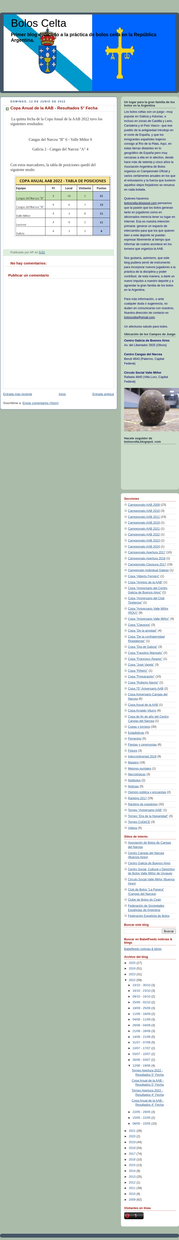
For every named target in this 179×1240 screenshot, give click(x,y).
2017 (133, 1153)
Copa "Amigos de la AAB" (145, 582)
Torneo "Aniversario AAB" (145, 810)
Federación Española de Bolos (149, 916)
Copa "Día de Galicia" (142, 647)
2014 (133, 1171)
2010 (133, 1194)
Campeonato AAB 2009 (144, 504)
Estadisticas (136, 732)
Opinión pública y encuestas (147, 792)
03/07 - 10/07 (142, 1054)
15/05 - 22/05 (142, 1117)
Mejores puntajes (139, 768)
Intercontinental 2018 (142, 756)
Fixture (132, 750)
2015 (133, 1165)
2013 (133, 1176)
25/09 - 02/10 (142, 1002)
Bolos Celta (38, 23)
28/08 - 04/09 (142, 1025)
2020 (133, 1136)
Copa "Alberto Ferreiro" (143, 576)
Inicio (62, 394)
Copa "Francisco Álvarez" (145, 659)
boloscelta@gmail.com (139, 317)
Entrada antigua (103, 394)
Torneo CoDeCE (139, 822)
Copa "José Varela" (141, 664)
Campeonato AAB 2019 (144, 522)
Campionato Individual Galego (148, 570)
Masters (133, 762)
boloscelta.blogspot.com (140, 203)
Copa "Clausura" (139, 625)
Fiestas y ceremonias (142, 744)
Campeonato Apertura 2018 (146, 558)
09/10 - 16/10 (142, 996)
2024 (133, 968)
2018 (133, 1148)
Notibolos (134, 780)
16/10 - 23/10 (142, 990)
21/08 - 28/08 (142, 1031)
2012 (133, 1182)
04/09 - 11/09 (142, 1019)
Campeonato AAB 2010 (144, 511)
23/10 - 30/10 (142, 985)
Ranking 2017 (137, 798)
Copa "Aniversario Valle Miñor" (148, 618)
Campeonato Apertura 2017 (146, 552)
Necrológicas (137, 774)
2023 (133, 974)
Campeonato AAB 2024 (144, 546)
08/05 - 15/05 (142, 1123)
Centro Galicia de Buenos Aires (149, 863)
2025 (133, 963)
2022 (133, 980)
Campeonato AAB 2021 (144, 528)
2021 (133, 1131)
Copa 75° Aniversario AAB (146, 688)
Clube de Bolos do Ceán (144, 899)
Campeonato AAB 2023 (144, 540)
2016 (133, 1159)
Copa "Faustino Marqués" (145, 653)
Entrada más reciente (17, 394)
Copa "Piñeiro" (138, 670)
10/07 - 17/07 (142, 1048)
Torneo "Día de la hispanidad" (148, 816)
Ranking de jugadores (143, 804)
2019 (133, 1142)
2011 (133, 1188)
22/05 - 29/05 (142, 1112)
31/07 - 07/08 (142, 1042)
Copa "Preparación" (141, 676)
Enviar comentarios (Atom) (40, 403)
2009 (133, 1199)
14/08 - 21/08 (142, 1037)
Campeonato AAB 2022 (144, 534)
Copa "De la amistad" (142, 630)
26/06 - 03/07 (142, 1060)
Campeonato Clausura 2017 (147, 564)
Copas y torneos (139, 726)
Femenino (135, 738)
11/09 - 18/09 (142, 1014)
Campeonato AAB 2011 (144, 517)
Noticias (133, 786)
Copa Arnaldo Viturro (142, 710)
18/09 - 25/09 (142, 1008)
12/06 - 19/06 (142, 1065)
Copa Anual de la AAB (143, 704)
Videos (132, 828)
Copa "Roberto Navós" (143, 682)
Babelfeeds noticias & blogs (143, 949)
